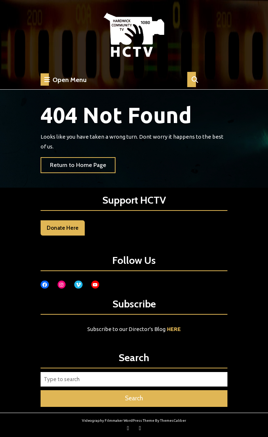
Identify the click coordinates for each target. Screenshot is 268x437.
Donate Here (63, 228)
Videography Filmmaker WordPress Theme (118, 420)
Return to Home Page (83, 166)
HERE (174, 329)
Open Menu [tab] (64, 79)
